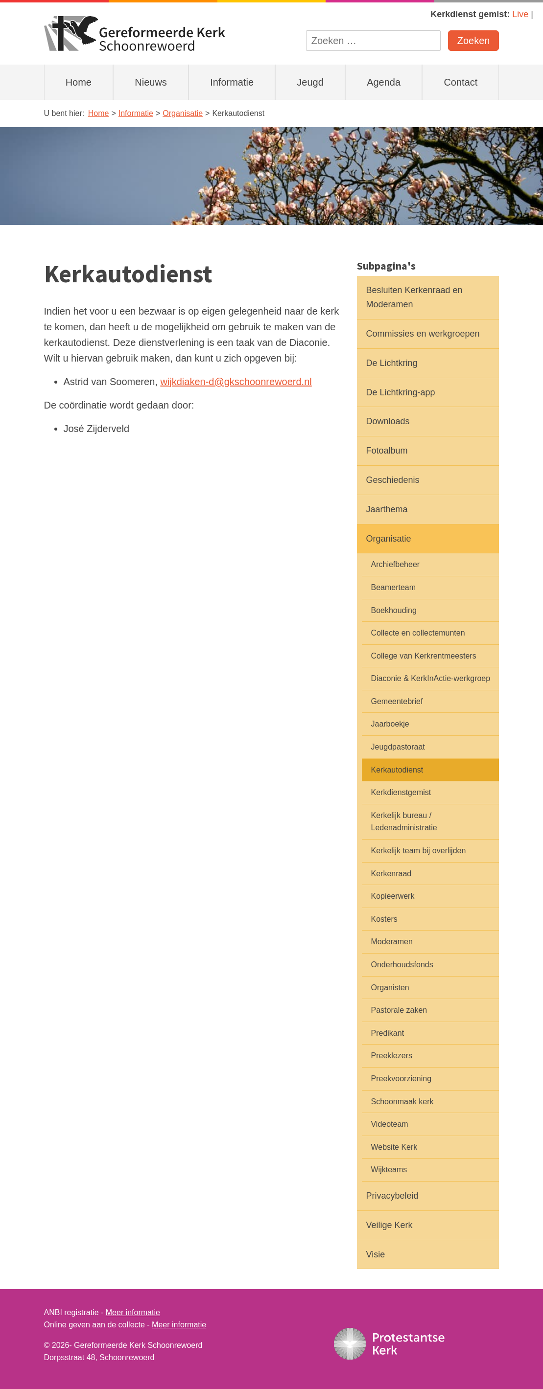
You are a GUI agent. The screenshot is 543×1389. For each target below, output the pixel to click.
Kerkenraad (391, 873)
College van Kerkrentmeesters (423, 656)
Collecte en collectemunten (418, 633)
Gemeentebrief (397, 701)
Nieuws (151, 82)
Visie (375, 1254)
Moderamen (391, 941)
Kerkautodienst (397, 770)
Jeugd (310, 82)
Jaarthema (386, 509)
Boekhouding (393, 610)
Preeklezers (391, 1055)
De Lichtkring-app (400, 392)
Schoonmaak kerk (402, 1101)
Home (79, 82)
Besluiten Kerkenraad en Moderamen (414, 297)
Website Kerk (394, 1147)
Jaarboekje (390, 724)
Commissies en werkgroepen (422, 334)
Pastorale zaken (399, 1010)
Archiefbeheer (395, 564)
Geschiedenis (392, 480)
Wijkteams (389, 1169)
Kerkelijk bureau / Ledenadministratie (404, 821)
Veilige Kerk (389, 1225)
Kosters (384, 919)
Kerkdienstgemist (401, 792)
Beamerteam (393, 587)
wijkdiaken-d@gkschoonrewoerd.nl (235, 381)
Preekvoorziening (401, 1078)
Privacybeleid (392, 1196)
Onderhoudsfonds (402, 964)
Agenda (384, 82)
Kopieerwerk (392, 896)
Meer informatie (133, 1312)
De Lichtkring (391, 363)
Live (520, 14)
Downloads (387, 421)
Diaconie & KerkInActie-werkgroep (430, 678)
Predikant (387, 1033)
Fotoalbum (386, 450)
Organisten (390, 987)
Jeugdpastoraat (398, 747)
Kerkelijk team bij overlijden (418, 850)
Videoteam (389, 1124)
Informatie (232, 82)
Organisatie (388, 539)
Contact (460, 82)
